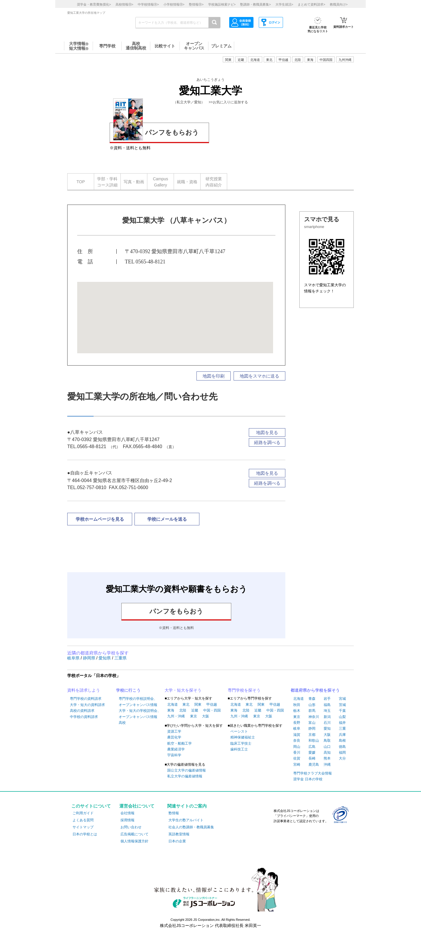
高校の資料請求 (82, 711)
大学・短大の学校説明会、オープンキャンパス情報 (140, 714)
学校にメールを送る (167, 519)
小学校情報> (173, 4)
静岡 (311, 728)
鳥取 (327, 740)
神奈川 (313, 717)
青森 (311, 699)
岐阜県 (74, 658)
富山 (311, 723)
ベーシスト (239, 731)
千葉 (342, 711)
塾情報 (173, 813)
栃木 (296, 711)
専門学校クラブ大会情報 (312, 773)
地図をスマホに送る (259, 375)
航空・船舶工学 (179, 743)
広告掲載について (134, 834)
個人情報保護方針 (134, 841)
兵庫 (342, 735)
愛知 (327, 728)
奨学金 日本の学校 (307, 779)
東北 (185, 704)
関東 (197, 704)
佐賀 (296, 758)
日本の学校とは (85, 834)
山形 (311, 705)
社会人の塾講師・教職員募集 (191, 827)
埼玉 (327, 711)
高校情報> (124, 4)
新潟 (327, 717)
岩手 (327, 699)
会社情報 (127, 813)
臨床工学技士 (240, 743)
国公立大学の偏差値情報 (186, 770)
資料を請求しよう (83, 690)
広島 (311, 747)
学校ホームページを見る (100, 519)
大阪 (205, 716)
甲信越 (211, 704)
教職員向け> (339, 4)
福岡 (342, 752)
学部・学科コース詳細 (107, 181)
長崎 (311, 758)
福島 (327, 705)
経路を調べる (267, 442)
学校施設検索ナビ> (222, 4)
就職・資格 (187, 181)
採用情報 (127, 820)
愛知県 (105, 658)
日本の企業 (177, 841)
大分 (342, 758)
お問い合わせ (131, 827)
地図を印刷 (214, 375)
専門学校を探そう (244, 690)
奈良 (296, 740)
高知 (327, 752)
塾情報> (196, 4)
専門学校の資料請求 (85, 699)
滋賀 (296, 735)
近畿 (194, 710)
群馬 (311, 711)
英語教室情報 (178, 834)
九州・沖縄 (176, 716)
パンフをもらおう (156, 131)
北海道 (255, 59)
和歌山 (313, 740)
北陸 (182, 710)
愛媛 (311, 752)
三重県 (120, 658)
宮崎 (296, 764)
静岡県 (89, 658)
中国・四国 (212, 710)
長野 (296, 723)
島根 (342, 740)
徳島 (342, 747)
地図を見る (267, 432)
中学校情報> (148, 4)
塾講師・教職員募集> (255, 4)
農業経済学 (176, 749)
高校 (122, 723)
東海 (170, 710)
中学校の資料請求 (84, 717)
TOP (81, 181)
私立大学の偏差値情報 (184, 776)
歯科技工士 (239, 749)
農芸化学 (174, 737)
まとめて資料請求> (311, 4)
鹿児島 (313, 764)
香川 (296, 752)
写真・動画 (134, 181)
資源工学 (174, 731)
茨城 (342, 705)
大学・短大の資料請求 (87, 705)
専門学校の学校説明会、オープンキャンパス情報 (138, 702)
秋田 (296, 705)
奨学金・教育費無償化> (94, 4)
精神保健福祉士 (242, 737)
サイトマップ (83, 827)
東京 (193, 716)
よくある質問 (83, 820)
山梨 (342, 717)
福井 (342, 723)
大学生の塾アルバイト (185, 820)
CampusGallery (160, 181)
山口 (327, 747)
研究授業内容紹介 (214, 181)
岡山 (296, 747)
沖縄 (327, 764)
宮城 (342, 699)
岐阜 (296, 728)
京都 (311, 735)
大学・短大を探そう (183, 690)
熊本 (327, 758)
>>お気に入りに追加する (228, 102)
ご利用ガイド (83, 813)
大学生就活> (284, 4)
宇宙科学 (174, 755)
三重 (342, 728)
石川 (327, 723)
